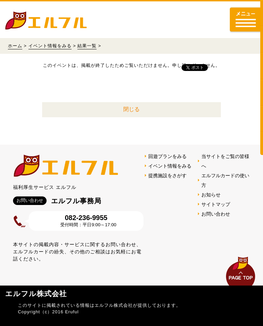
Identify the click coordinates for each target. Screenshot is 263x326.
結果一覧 (87, 45)
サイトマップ (215, 204)
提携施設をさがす (167, 175)
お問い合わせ (215, 214)
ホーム (15, 45)
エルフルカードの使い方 (225, 180)
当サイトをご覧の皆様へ (225, 161)
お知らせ (211, 194)
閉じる (131, 109)
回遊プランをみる (167, 156)
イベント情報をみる (50, 45)
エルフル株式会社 (36, 294)
